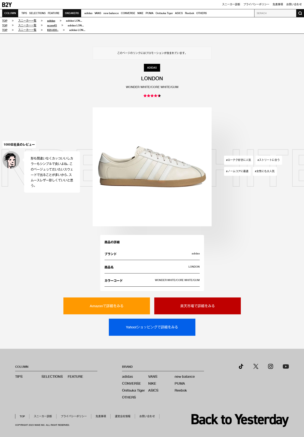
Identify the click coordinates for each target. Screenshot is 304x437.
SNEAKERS (72, 13)
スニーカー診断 (231, 4)
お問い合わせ (294, 4)
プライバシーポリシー (256, 4)
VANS (98, 13)
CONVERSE (128, 13)
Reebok (189, 13)
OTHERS (201, 13)
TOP (22, 416)
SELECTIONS (37, 13)
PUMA (149, 13)
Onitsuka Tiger (164, 13)
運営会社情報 (122, 416)
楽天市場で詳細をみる (197, 306)
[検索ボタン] (300, 13)
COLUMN (10, 13)
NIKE (140, 13)
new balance (111, 13)
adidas (88, 13)
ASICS (179, 13)
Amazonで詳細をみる (107, 306)
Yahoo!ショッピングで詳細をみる (152, 327)
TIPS (24, 13)
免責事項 (278, 4)
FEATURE (54, 13)
